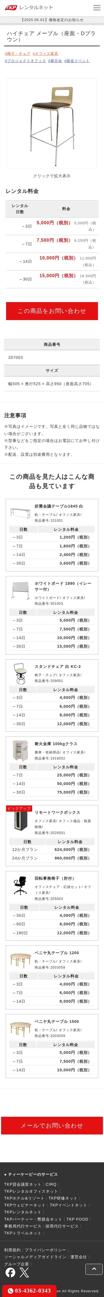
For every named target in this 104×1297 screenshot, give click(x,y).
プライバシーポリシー (45, 1250)
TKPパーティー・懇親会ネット (33, 1219)
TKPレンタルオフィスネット (31, 1191)
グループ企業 (16, 1264)
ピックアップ (19, 808)
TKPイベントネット (68, 1205)
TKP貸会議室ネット (23, 1184)
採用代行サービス (62, 1226)
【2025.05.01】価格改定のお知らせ (51, 20)
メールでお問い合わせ (52, 1125)
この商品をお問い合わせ (52, 311)
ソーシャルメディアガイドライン (35, 1257)
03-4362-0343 (29, 1290)
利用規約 (12, 1250)
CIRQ (51, 1184)
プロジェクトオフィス (26, 61)
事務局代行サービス (23, 1226)
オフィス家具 (46, 54)
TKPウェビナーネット (25, 1205)
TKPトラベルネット (23, 1233)
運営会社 (78, 1257)
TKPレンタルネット (23, 1212)
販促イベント (78, 61)
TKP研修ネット (63, 1198)
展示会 (56, 61)
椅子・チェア (19, 54)
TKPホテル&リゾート (24, 1198)
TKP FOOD (77, 1219)
